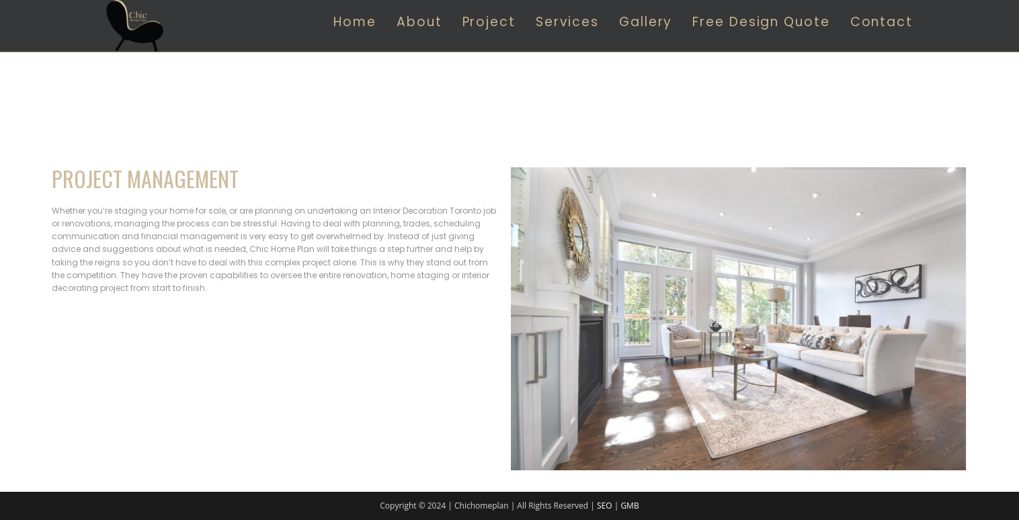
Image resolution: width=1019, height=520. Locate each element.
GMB (629, 505)
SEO (604, 505)
